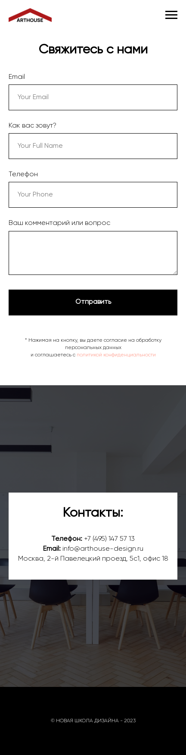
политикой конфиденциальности (116, 355)
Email (17, 77)
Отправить (93, 302)
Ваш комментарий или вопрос (59, 223)
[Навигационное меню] (171, 15)
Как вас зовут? (32, 125)
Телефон (23, 174)
